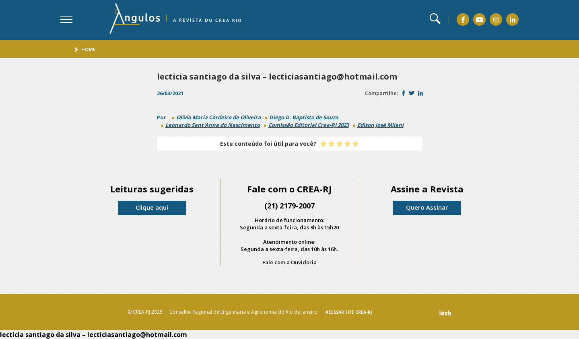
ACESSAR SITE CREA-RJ (349, 312)
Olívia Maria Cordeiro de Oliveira (218, 117)
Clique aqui (152, 207)
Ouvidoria (304, 262)
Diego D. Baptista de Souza (303, 117)
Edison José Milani (380, 125)
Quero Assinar (427, 207)
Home (88, 49)
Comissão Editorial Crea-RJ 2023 (308, 125)
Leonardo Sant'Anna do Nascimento (212, 125)
